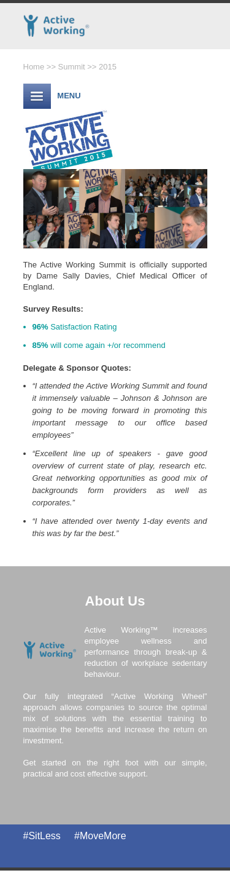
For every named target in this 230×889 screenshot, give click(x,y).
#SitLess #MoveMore (74, 836)
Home (34, 66)
